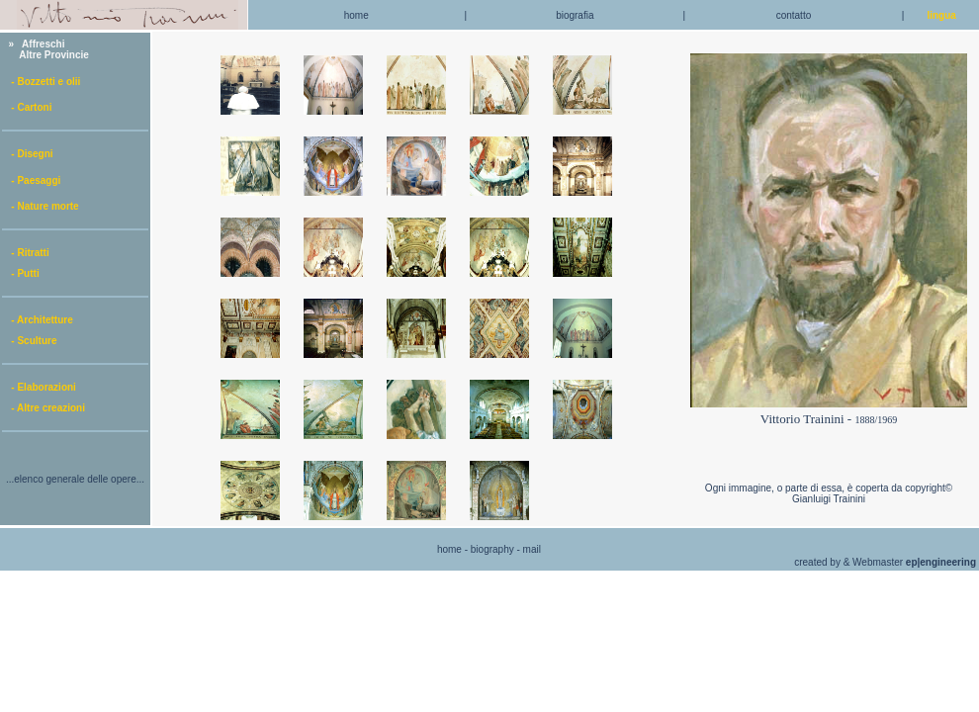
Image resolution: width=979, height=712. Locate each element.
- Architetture (38, 319)
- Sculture (29, 340)
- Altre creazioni (44, 407)
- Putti (21, 273)
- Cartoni (27, 107)
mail (532, 549)
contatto (794, 15)
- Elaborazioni (39, 387)
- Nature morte (41, 206)
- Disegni (28, 153)
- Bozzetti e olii (41, 81)
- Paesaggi (31, 180)
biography (492, 549)
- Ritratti (26, 252)
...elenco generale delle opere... (75, 479)
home (356, 15)
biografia (574, 15)
